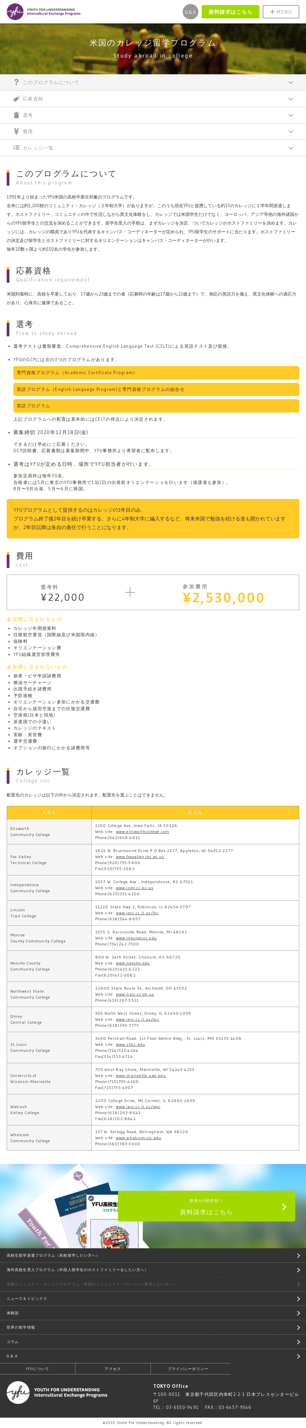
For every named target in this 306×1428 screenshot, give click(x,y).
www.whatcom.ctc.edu (139, 1137)
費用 (23, 131)
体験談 (13, 1313)
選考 (23, 115)
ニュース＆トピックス (27, 1298)
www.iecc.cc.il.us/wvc (138, 1106)
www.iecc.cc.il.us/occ (138, 1019)
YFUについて (38, 1368)
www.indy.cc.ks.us (135, 887)
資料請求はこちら (230, 12)
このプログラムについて (46, 82)
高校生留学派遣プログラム (53, 1255)
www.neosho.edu (133, 962)
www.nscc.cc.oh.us (135, 994)
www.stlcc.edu (130, 1044)
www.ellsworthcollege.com (143, 831)
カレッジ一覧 (33, 148)
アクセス (113, 1368)
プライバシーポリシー (188, 1368)
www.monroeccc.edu (136, 937)
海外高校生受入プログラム (78, 1269)
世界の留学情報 (21, 1327)
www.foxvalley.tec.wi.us (140, 856)
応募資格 (28, 98)
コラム (13, 1341)
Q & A (12, 1356)
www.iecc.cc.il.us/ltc (137, 912)
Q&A (190, 12)
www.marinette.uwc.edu (141, 1075)
